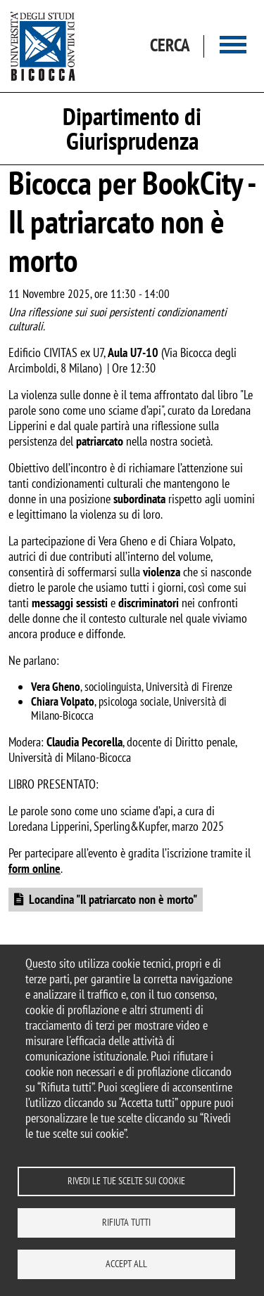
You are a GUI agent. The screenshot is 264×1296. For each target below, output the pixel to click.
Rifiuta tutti (126, 1222)
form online (34, 868)
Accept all (126, 1263)
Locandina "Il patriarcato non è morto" (113, 899)
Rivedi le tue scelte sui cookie (126, 1180)
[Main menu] (233, 46)
